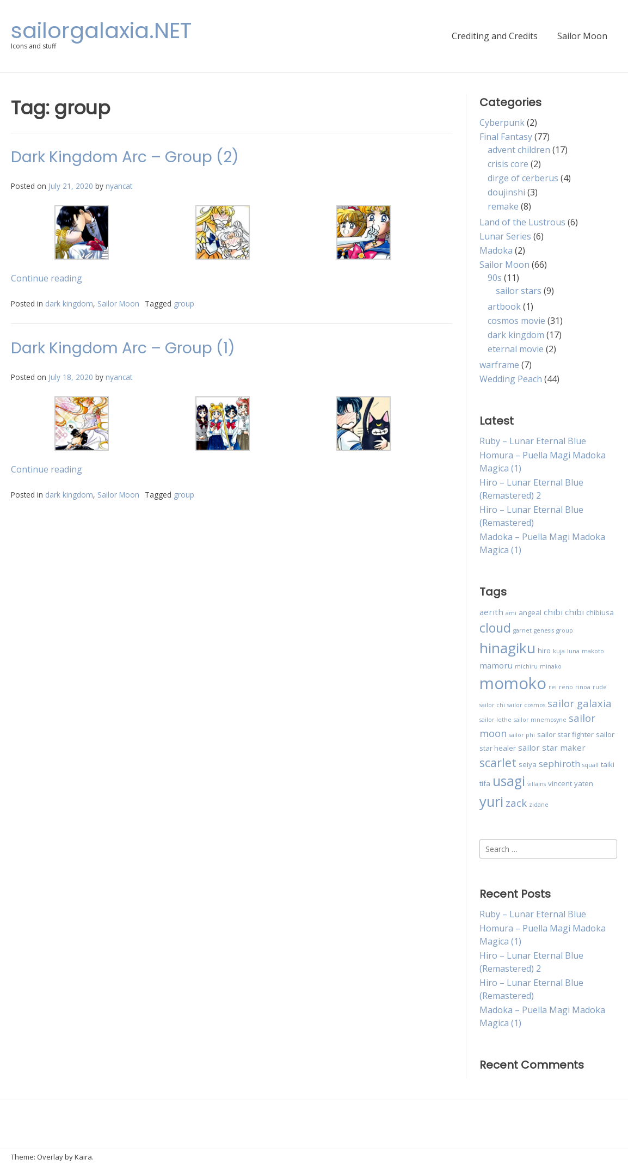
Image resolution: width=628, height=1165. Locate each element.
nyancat (119, 186)
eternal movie (516, 349)
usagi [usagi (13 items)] (508, 781)
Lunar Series (505, 236)
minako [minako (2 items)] (551, 666)
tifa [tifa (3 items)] (484, 783)
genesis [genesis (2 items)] (544, 630)
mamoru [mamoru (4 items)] (496, 665)
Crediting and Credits (495, 36)
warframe (499, 365)
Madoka (496, 250)
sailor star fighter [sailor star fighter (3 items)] (565, 734)
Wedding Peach (510, 379)
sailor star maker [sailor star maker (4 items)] (552, 747)
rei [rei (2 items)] (553, 687)
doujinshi (506, 192)
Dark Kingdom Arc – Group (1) (123, 348)
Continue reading (46, 278)
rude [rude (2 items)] (600, 687)
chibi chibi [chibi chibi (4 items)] (564, 611)
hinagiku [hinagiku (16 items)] (507, 648)
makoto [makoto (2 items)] (593, 651)
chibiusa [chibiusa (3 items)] (600, 612)
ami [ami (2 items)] (511, 613)
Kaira (83, 1157)
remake (503, 206)
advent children (519, 150)
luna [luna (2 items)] (573, 651)
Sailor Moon (582, 36)
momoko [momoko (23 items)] (512, 683)
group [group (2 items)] (564, 630)
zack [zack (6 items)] (516, 803)
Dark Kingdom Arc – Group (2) (125, 157)
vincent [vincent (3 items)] (560, 783)
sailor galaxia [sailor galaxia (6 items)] (579, 703)
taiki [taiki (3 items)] (607, 764)
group (184, 303)
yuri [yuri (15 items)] (491, 801)
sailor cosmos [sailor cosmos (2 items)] (526, 705)
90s (495, 278)
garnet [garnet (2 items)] (522, 630)
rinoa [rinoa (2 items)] (582, 687)
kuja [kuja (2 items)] (559, 651)
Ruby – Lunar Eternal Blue (532, 441)
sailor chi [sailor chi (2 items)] (492, 705)
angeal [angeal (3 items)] (530, 612)
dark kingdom (69, 303)
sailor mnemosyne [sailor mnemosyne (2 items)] (540, 719)
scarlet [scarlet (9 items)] (497, 762)
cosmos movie (516, 321)
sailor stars (518, 291)
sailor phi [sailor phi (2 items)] (522, 735)
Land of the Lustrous (522, 222)
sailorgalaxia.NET (101, 30)
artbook (504, 306)
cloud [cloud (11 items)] (495, 627)
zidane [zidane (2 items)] (539, 804)
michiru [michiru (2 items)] (526, 666)
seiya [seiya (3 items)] (528, 764)
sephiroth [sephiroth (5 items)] (559, 763)
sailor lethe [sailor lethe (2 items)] (495, 719)
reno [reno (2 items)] (566, 687)
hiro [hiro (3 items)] (544, 650)
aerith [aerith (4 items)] (491, 611)
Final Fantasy (505, 137)
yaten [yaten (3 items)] (583, 783)
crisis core (508, 164)
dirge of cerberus (523, 178)
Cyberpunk (502, 122)
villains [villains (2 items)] (536, 784)
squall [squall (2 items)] (590, 765)
